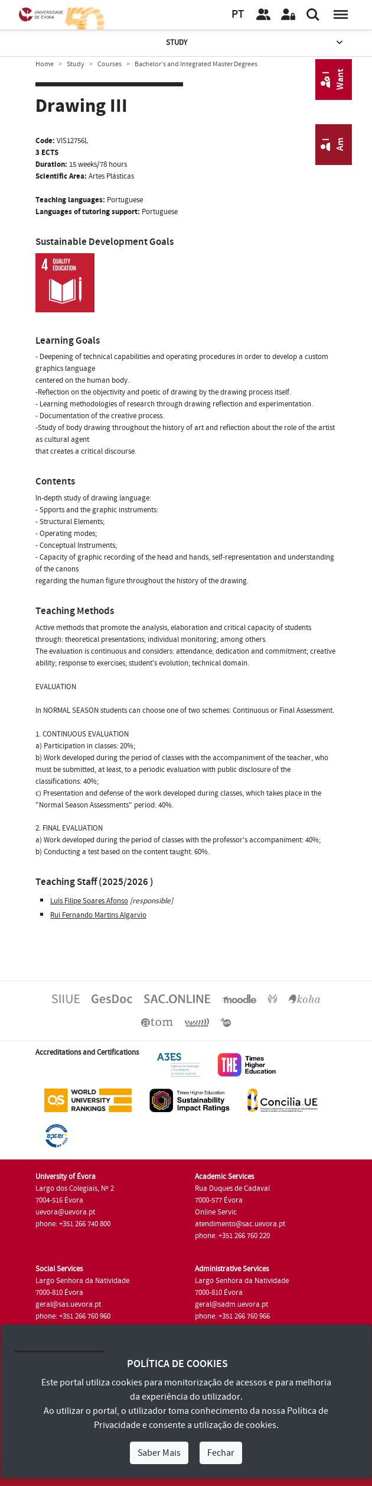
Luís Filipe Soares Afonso (89, 901)
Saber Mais (159, 1453)
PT (237, 14)
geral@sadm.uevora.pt (231, 1304)
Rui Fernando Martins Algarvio (98, 915)
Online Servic (216, 1212)
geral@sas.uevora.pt (68, 1304)
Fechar (220, 1453)
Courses (109, 64)
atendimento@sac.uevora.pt (240, 1224)
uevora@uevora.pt (65, 1212)
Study (255, 43)
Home (44, 64)
